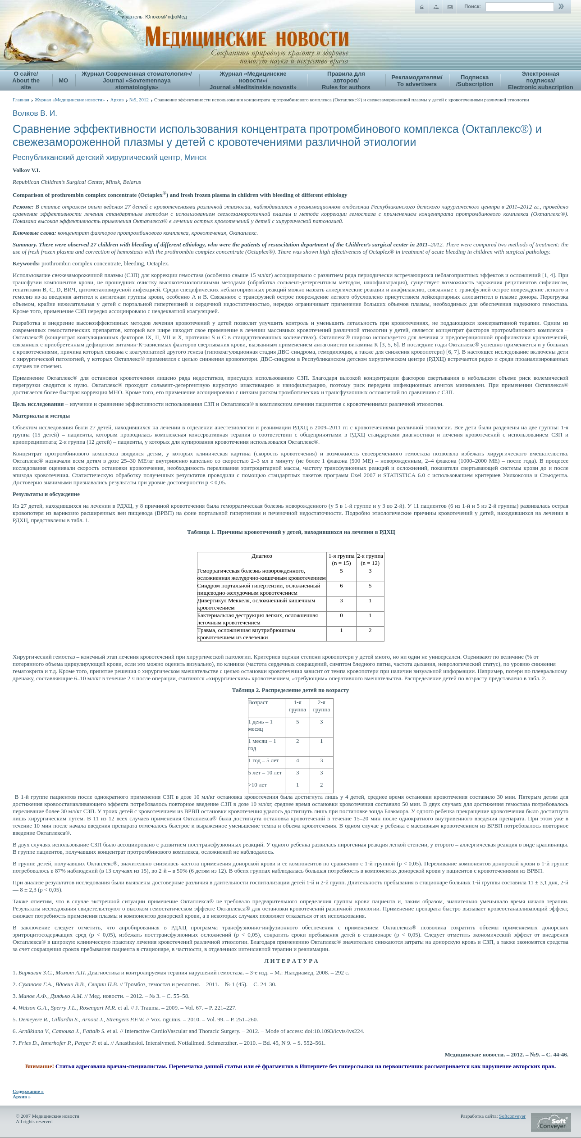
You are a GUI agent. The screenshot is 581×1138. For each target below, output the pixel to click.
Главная (21, 99)
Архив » (22, 1096)
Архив (117, 99)
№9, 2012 (139, 99)
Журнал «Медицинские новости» (70, 99)
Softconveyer (512, 1116)
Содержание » (28, 1091)
